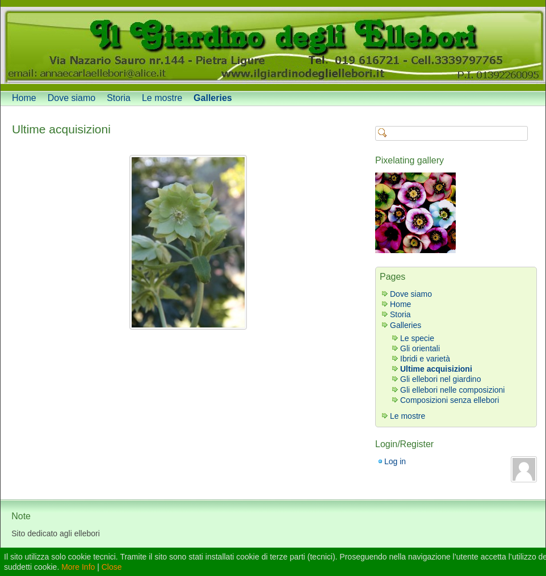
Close (112, 566)
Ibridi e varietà (425, 358)
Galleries (213, 98)
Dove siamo (71, 98)
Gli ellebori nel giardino (440, 379)
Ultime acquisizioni (61, 129)
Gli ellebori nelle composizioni (452, 389)
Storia (119, 98)
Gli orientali (420, 348)
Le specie (417, 338)
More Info (78, 566)
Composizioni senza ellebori (449, 400)
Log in (395, 461)
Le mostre (162, 98)
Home (24, 98)
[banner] (273, 45)
